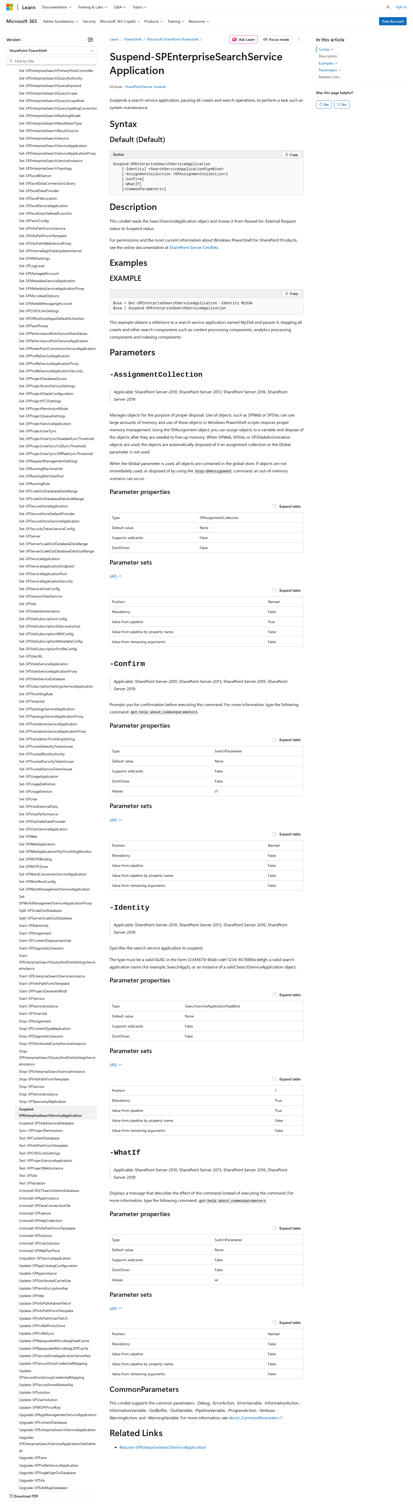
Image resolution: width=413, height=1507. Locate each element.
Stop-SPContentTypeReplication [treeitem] (45, 982)
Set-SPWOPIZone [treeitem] (33, 820)
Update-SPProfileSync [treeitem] (37, 1287)
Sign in (401, 6)
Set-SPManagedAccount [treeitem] (39, 227)
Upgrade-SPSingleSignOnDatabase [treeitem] (47, 1427)
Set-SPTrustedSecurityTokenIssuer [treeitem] (46, 715)
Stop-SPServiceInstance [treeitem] (38, 1048)
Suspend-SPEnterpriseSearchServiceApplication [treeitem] (50, 1067)
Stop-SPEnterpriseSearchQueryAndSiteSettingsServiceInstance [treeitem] (57, 1012)
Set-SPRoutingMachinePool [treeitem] (41, 430)
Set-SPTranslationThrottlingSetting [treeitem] (47, 693)
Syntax (326, 49)
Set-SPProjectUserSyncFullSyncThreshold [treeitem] (52, 400)
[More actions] (298, 39)
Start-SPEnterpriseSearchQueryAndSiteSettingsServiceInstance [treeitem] (57, 916)
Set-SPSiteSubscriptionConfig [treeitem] (43, 573)
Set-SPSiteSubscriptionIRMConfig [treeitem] (46, 588)
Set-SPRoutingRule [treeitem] (34, 438)
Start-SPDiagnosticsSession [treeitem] (41, 902)
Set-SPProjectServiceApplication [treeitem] (45, 377)
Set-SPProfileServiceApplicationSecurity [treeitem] (51, 325)
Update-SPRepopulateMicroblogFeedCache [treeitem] (54, 1295)
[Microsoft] (9, 7)
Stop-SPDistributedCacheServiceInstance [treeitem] (52, 997)
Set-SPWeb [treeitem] (28, 790)
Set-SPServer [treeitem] (29, 490)
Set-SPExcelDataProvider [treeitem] (39, 145)
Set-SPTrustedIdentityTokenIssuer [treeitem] (46, 700)
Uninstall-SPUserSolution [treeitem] (39, 1197)
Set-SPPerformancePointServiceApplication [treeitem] (53, 295)
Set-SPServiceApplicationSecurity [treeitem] (46, 535)
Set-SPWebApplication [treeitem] (37, 798)
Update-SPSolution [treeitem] (34, 1346)
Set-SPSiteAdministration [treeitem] (39, 565)
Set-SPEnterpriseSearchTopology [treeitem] (45, 122)
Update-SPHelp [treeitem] (31, 1249)
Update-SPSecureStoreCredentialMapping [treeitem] (53, 1317)
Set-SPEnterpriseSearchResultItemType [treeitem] (50, 77)
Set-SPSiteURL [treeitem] (31, 610)
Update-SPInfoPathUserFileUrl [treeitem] (43, 1272)
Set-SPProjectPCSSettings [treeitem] (40, 355)
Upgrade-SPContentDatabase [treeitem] (43, 1376)
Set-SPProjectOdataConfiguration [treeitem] (46, 347)
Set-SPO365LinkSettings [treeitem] (39, 265)
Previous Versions (48, 1491)
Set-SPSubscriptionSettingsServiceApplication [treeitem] (56, 640)
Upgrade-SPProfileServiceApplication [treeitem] (48, 1419)
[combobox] (51, 50)
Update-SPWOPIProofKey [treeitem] (40, 1361)
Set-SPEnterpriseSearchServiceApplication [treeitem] (53, 99)
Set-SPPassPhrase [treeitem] (33, 280)
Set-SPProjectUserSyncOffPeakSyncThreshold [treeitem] (56, 407)
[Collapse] (90, 39)
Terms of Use (192, 1491)
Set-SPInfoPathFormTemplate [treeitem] (43, 190)
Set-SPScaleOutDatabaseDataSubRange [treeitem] (51, 453)
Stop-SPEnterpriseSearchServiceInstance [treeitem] (52, 1025)
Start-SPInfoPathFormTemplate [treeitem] (44, 937)
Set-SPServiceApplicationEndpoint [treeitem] (46, 520)
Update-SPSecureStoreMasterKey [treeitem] (46, 1339)
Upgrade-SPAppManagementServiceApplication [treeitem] (57, 1369)
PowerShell (132, 39)
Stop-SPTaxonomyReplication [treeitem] (42, 1055)
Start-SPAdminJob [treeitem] (33, 879)
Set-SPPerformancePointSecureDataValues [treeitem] (53, 287)
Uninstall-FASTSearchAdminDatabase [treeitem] (49, 1144)
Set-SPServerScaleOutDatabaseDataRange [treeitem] (53, 498)
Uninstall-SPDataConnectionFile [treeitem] (44, 1159)
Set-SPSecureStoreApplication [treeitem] (43, 460)
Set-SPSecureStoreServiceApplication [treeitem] (49, 475)
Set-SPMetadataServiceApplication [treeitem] (47, 235)
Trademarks (218, 1491)
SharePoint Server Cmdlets (193, 247)
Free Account (393, 21)
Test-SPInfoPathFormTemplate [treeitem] (43, 1099)
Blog (71, 1491)
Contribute (94, 1491)
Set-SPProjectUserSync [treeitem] (38, 385)
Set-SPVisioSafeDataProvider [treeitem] (42, 775)
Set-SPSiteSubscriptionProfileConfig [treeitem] (48, 603)
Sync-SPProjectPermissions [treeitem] (41, 1084)
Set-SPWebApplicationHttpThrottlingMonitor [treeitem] (55, 805)
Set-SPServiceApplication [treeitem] (39, 513)
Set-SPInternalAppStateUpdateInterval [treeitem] (50, 205)
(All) (116, 576)
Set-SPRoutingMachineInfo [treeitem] (41, 422)
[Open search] (388, 7)
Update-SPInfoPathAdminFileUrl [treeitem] (45, 1257)
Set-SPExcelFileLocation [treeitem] (38, 152)
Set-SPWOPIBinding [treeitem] (35, 813)
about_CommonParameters (254, 1417)
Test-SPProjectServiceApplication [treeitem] (45, 1114)
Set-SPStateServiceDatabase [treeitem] (42, 633)
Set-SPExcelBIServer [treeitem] (35, 130)
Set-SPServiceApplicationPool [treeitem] (43, 528)
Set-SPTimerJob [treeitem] (32, 655)
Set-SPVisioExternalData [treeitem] (38, 760)
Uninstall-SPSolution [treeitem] (35, 1189)
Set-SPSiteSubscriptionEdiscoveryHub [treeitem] (49, 580)
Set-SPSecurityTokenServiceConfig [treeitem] (47, 483)
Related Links (329, 76)
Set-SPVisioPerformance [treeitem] (38, 768)
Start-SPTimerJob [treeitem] (33, 967)
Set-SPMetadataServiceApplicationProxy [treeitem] (51, 242)
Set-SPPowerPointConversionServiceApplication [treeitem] (57, 302)
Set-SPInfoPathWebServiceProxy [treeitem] (45, 197)
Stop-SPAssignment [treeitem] (35, 975)
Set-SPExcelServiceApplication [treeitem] (43, 160)
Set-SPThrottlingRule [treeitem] (36, 648)
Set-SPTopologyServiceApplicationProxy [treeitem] (51, 670)
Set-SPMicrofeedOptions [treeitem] (39, 250)
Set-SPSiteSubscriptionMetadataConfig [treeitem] (50, 595)
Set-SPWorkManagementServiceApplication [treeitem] (54, 843)
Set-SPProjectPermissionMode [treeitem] (43, 362)
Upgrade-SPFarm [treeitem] (33, 1412)
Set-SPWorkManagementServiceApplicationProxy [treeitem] (55, 854)
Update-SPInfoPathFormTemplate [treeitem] (46, 1265)
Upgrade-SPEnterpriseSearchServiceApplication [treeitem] (57, 1384)
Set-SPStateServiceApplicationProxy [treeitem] (48, 625)
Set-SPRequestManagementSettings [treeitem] (48, 415)
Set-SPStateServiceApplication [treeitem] (43, 618)
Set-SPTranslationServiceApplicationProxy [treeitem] (52, 685)
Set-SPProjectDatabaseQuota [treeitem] (43, 332)
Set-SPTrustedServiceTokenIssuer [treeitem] (45, 723)
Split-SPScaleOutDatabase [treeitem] (40, 864)
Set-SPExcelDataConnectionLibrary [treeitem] (47, 137)
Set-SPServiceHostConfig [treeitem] (39, 543)
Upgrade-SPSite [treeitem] (32, 1434)
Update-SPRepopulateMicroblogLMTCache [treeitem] (53, 1302)
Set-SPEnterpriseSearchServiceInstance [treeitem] (50, 115)
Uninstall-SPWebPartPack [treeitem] (39, 1204)
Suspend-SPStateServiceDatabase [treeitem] (46, 1077)
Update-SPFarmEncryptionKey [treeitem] (43, 1242)
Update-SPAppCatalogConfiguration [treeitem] (48, 1219)
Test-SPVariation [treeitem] (32, 1137)
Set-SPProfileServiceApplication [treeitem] (44, 310)
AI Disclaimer (16, 1491)
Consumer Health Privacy (151, 1491)
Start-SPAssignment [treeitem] (35, 887)
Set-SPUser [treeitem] (28, 753)
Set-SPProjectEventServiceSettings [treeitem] (47, 340)
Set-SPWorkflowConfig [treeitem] (37, 835)
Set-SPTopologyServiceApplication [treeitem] (47, 663)
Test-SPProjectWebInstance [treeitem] (41, 1122)
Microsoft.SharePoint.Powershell (172, 39)
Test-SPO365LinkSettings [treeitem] (39, 1107)
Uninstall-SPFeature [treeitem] (35, 1167)
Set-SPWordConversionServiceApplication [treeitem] (53, 828)
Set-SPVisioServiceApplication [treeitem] (43, 783)
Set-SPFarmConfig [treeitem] (34, 175)
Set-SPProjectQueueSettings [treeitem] (42, 370)
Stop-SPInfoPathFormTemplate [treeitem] (44, 1033)
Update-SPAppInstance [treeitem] (38, 1227)
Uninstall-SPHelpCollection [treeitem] (40, 1174)
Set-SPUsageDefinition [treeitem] (37, 738)
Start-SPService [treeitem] (31, 952)
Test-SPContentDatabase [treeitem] (39, 1092)
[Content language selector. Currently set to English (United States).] (30, 1478)
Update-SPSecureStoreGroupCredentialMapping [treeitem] (51, 1328)
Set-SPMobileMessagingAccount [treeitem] (45, 257)
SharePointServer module (145, 86)
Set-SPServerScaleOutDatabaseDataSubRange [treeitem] (56, 505)
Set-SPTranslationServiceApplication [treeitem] (48, 678)
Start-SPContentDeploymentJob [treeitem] (45, 894)
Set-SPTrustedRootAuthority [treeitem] (42, 708)
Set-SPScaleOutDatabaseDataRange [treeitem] (48, 445)
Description (328, 55)
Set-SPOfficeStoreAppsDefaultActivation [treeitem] (51, 272)
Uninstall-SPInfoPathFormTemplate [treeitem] (47, 1182)
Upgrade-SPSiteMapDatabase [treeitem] (43, 1442)
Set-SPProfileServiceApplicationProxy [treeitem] (49, 317)
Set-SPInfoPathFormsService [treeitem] (42, 182)
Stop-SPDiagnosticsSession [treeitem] (41, 990)
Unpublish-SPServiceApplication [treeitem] (45, 1212)
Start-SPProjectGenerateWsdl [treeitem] (43, 945)
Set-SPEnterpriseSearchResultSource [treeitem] (48, 84)
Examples (328, 63)
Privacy (115, 1491)
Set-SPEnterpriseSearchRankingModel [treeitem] (49, 69)
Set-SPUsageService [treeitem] (35, 745)
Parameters (330, 70)
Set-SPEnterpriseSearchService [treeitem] (44, 92)
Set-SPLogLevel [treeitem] (31, 220)
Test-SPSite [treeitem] (28, 1129)
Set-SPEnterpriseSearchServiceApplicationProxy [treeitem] (57, 107)
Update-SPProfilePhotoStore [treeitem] (42, 1280)
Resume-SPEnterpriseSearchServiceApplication (163, 1447)
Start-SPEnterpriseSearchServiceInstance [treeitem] (52, 930)
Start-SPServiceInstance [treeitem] (38, 960)
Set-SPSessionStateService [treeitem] (40, 550)
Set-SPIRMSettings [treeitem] (34, 212)
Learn (114, 39)
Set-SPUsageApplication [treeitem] (38, 730)
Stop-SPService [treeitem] (31, 1040)
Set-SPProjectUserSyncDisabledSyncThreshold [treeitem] (56, 392)
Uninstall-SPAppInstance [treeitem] (39, 1152)
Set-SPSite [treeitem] (27, 558)
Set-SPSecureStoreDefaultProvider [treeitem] (47, 468)
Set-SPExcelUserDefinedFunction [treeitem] (45, 167)
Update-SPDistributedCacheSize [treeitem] (45, 1234)
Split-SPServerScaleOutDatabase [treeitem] (45, 872)
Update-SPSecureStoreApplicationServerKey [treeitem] (55, 1310)
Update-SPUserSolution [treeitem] (38, 1354)
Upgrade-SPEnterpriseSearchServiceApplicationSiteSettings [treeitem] (57, 1398)
